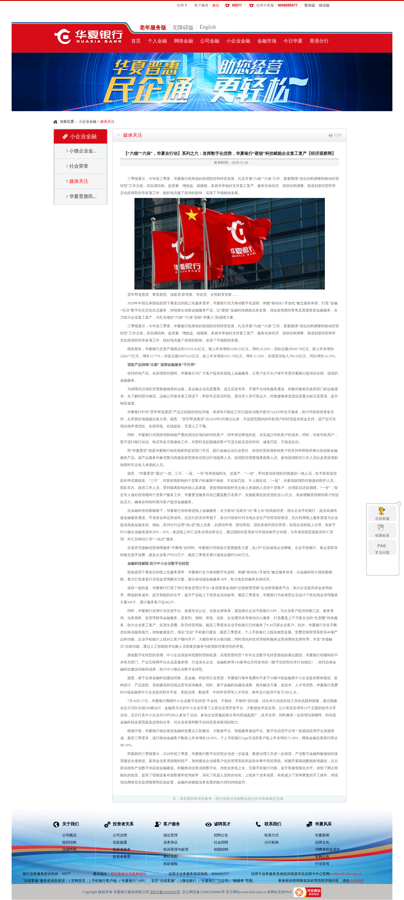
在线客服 (382, 519)
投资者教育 (122, 857)
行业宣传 (322, 864)
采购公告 (322, 857)
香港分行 (319, 40)
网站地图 (170, 857)
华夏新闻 (322, 835)
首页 (136, 40)
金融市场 (266, 40)
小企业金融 (238, 40)
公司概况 (69, 835)
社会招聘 (221, 842)
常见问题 (382, 552)
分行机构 (271, 842)
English (208, 27)
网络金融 (183, 40)
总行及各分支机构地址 (128, 874)
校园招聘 (221, 849)
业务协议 (170, 842)
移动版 (324, 5)
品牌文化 (322, 842)
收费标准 (382, 536)
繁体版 (309, 5)
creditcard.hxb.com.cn (345, 874)
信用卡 (182, 5)
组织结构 (69, 842)
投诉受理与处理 (175, 849)
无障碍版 (183, 28)
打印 (337, 135)
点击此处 (357, 881)
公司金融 (209, 40)
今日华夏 (293, 40)
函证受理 (170, 835)
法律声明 (69, 849)
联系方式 (271, 835)
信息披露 (120, 842)
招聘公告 (221, 835)
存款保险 (170, 864)
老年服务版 (153, 28)
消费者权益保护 (327, 849)
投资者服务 (122, 849)
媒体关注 (132, 135)
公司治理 (120, 835)
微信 (215, 5)
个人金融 (157, 40)
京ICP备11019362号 (165, 892)
